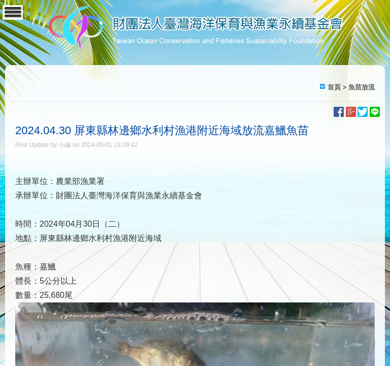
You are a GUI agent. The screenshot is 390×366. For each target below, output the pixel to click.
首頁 (334, 87)
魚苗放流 (361, 87)
